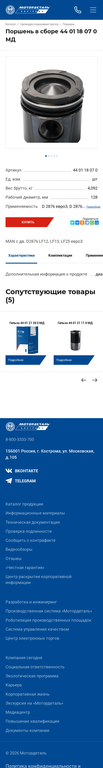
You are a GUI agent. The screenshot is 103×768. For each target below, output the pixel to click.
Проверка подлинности (29, 531)
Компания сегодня (24, 657)
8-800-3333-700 (20, 439)
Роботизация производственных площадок (48, 620)
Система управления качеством (37, 629)
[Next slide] (95, 380)
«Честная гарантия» (25, 567)
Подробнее (93, 207)
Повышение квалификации (32, 721)
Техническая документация (33, 522)
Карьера (14, 685)
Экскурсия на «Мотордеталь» (34, 703)
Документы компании (27, 730)
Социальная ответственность (35, 667)
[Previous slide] (84, 380)
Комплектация (60, 256)
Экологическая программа (32, 676)
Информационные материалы (35, 513)
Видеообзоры (19, 549)
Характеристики (21, 256)
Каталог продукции (24, 504)
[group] (28, 341)
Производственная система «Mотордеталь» (49, 611)
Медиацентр (18, 712)
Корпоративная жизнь (27, 694)
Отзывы (14, 558)
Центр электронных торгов (32, 638)
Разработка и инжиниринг (31, 602)
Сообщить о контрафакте (30, 540)
